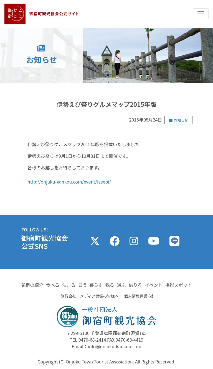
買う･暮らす (90, 285)
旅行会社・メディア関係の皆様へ (89, 296)
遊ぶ (121, 285)
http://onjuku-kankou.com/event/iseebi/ (69, 181)
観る (109, 285)
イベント (154, 285)
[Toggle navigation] (201, 13)
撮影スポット (178, 285)
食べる (52, 285)
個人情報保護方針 (139, 296)
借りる (135, 285)
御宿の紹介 (32, 285)
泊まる (68, 285)
